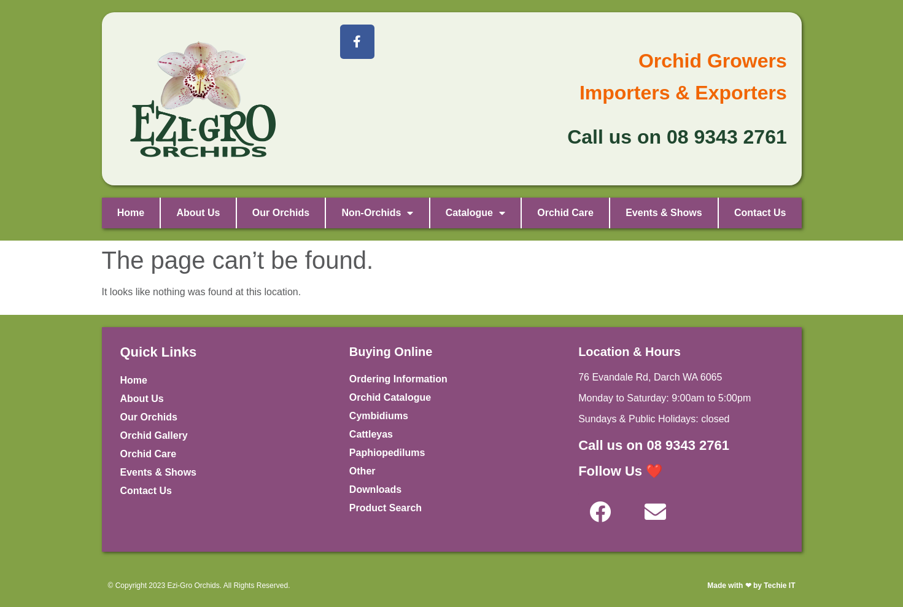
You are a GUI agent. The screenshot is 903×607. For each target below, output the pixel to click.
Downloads (375, 489)
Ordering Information (398, 379)
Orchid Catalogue (390, 397)
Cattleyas (371, 434)
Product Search (385, 508)
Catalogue (475, 213)
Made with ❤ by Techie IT (751, 585)
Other (362, 471)
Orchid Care (565, 212)
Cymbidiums (378, 416)
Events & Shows (664, 212)
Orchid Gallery (154, 435)
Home (130, 212)
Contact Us (760, 212)
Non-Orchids (377, 213)
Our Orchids (280, 212)
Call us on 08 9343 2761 (653, 445)
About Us (198, 212)
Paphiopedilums (387, 452)
